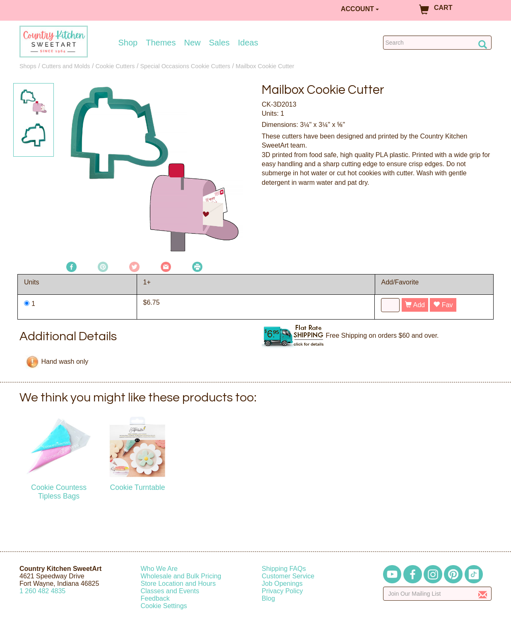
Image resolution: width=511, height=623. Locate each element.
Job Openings (282, 583)
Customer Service (288, 576)
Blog (268, 598)
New (192, 42)
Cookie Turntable (137, 487)
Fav (443, 304)
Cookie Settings (164, 605)
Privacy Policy (282, 590)
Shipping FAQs (284, 568)
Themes (161, 42)
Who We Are (159, 568)
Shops (27, 66)
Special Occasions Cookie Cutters (185, 66)
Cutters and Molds (66, 66)
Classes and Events (170, 590)
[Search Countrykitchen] (437, 43)
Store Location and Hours (178, 583)
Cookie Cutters (115, 66)
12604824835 (42, 590)
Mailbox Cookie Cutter (265, 66)
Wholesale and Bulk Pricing (181, 576)
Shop (128, 42)
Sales (219, 42)
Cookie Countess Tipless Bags (59, 491)
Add (415, 304)
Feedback (155, 598)
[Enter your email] (437, 594)
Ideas (248, 42)
